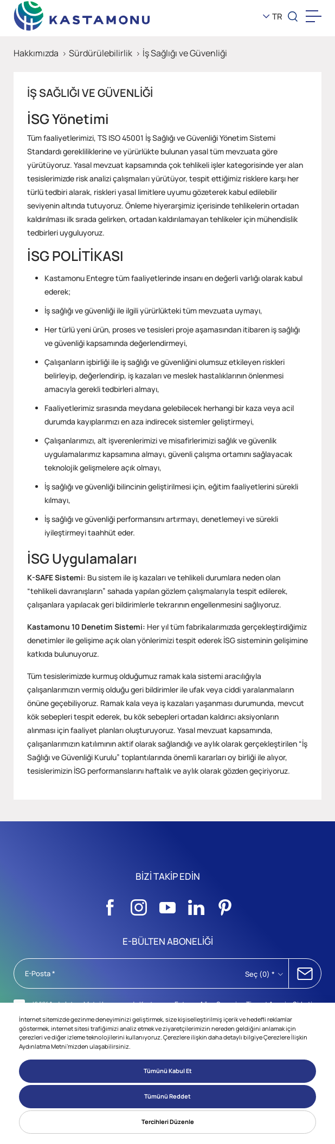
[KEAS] (82, 16)
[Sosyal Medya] (110, 905)
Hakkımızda (36, 53)
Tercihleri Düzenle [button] (167, 1121)
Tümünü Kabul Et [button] (168, 1071)
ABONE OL (304, 973)
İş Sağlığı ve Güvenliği (185, 53)
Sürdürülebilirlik (100, 53)
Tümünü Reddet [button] (167, 1096)
